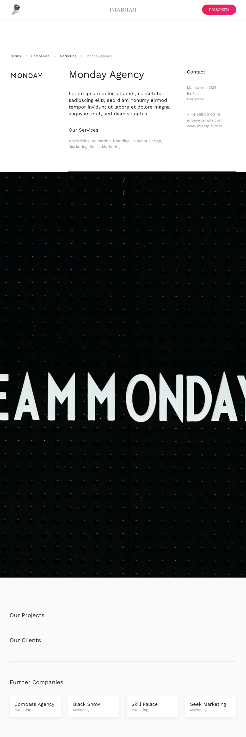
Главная (123, 9)
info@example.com (205, 120)
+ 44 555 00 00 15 (203, 114)
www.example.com (204, 126)
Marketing (68, 56)
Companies (40, 56)
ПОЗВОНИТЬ (219, 10)
